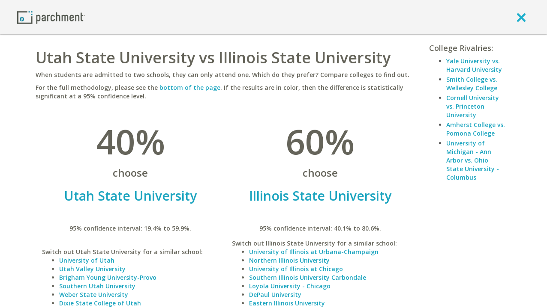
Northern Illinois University (289, 260)
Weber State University (93, 294)
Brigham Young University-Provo (107, 277)
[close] (521, 17)
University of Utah (86, 260)
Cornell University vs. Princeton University (472, 106)
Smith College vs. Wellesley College (471, 83)
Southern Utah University (97, 286)
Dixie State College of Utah (100, 303)
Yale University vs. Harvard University (474, 65)
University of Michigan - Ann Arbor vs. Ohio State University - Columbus (472, 160)
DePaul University (275, 294)
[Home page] (51, 17)
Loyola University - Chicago (290, 286)
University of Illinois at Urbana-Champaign (314, 252)
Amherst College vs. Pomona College (475, 129)
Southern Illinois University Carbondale (307, 277)
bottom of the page (189, 87)
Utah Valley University (92, 269)
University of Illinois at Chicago (296, 269)
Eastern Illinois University (287, 303)
